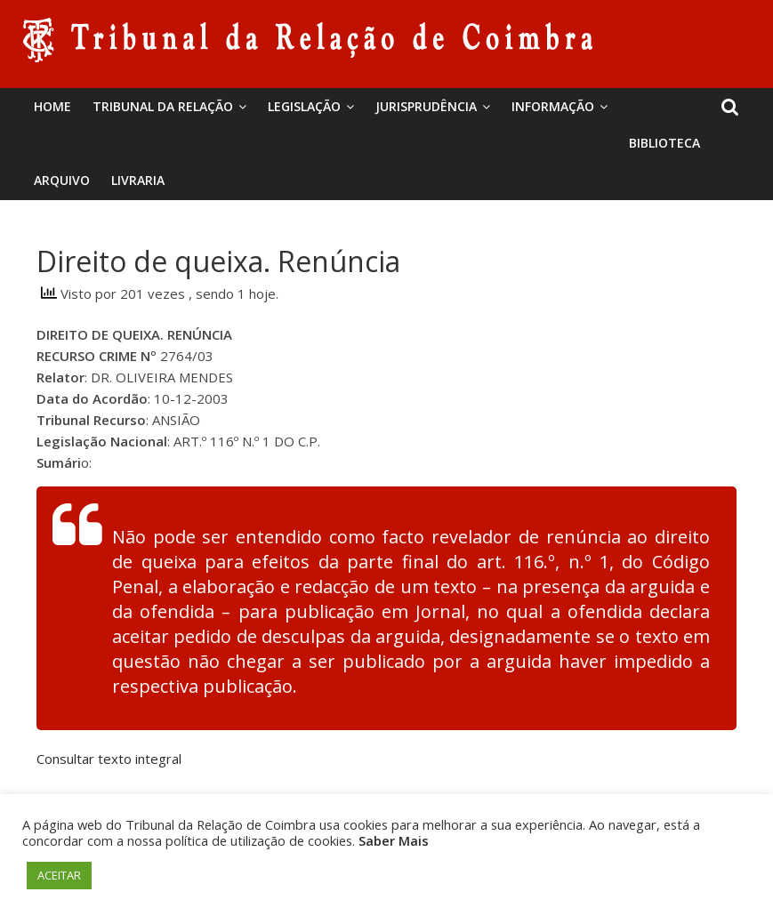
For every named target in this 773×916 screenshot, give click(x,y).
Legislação (304, 106)
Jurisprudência (426, 106)
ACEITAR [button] (59, 875)
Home (52, 106)
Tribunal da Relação (163, 106)
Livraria (138, 180)
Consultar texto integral (108, 758)
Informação (552, 106)
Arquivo (62, 180)
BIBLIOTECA (664, 142)
